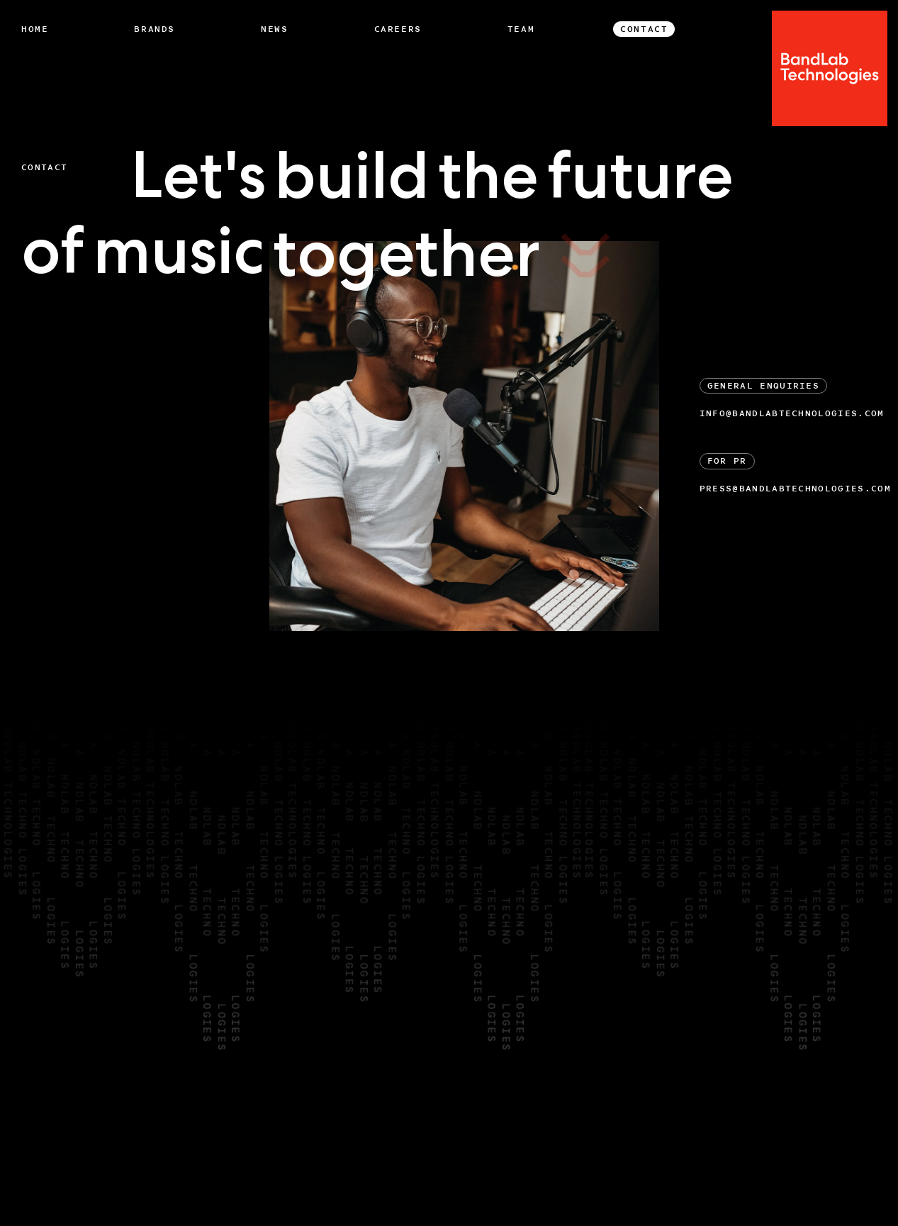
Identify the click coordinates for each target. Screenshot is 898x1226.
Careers (398, 29)
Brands (154, 29)
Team (520, 29)
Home (34, 29)
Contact (644, 29)
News (274, 29)
